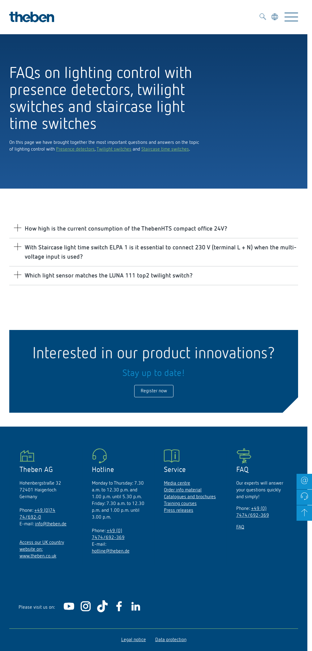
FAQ (240, 527)
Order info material (183, 490)
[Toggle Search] (263, 18)
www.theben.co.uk (37, 556)
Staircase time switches (165, 149)
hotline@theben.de (111, 551)
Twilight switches (113, 149)
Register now (154, 391)
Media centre (177, 483)
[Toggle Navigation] (291, 17)
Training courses (180, 503)
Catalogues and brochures (190, 497)
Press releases (178, 510)
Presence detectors (75, 149)
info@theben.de (50, 524)
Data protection (170, 639)
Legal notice (133, 639)
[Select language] (275, 18)
